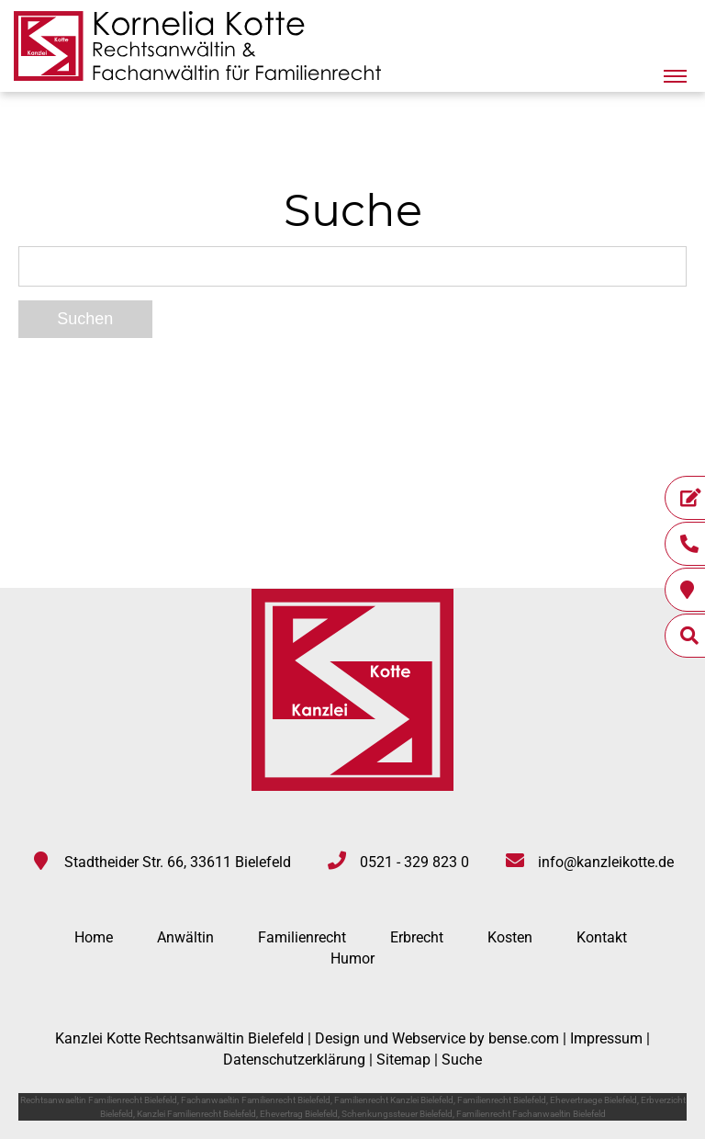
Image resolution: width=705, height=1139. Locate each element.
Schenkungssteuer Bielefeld (397, 1114)
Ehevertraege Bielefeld (593, 1100)
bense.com (523, 1038)
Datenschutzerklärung (294, 1059)
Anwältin (185, 937)
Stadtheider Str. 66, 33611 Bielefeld (177, 862)
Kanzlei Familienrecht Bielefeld (196, 1114)
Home (93, 937)
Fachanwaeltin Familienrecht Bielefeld (255, 1100)
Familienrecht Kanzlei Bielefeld (393, 1100)
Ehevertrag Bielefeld (299, 1114)
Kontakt (601, 937)
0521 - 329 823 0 (414, 862)
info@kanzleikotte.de (606, 862)
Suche (462, 1059)
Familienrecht (302, 937)
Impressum (606, 1038)
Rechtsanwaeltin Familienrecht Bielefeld (98, 1100)
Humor (352, 958)
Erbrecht (416, 937)
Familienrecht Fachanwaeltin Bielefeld (531, 1114)
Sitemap (403, 1059)
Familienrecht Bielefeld (501, 1100)
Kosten (509, 937)
